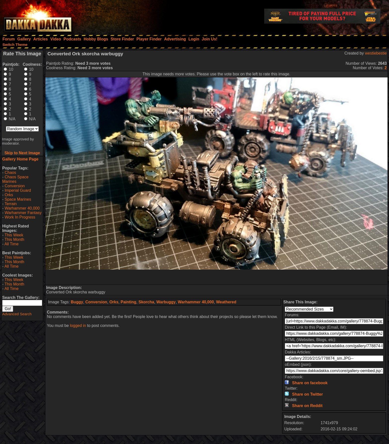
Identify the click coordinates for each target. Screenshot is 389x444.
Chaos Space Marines (15, 179)
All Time (11, 244)
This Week (13, 235)
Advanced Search (17, 314)
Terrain (10, 204)
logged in (78, 325)
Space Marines (18, 199)
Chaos (10, 172)
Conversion (15, 186)
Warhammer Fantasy (23, 213)
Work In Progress (20, 217)
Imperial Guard (18, 190)
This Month (14, 239)
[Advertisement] (217, 277)
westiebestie (376, 53)
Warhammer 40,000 (22, 208)
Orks (9, 195)
